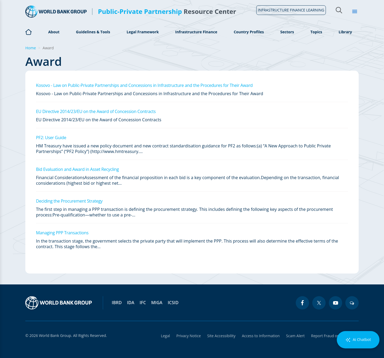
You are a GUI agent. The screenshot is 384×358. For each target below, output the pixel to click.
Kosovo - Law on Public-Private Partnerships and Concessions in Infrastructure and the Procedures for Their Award (144, 85)
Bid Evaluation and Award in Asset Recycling (77, 169)
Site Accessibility (221, 335)
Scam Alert (295, 335)
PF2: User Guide (51, 137)
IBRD (117, 302)
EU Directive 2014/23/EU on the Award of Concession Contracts (96, 111)
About (53, 31)
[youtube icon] (335, 302)
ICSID (173, 302)
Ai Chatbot (358, 340)
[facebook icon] (302, 302)
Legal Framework (143, 31)
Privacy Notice (188, 335)
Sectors (287, 31)
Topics (316, 31)
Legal (165, 335)
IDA (130, 302)
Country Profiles (249, 31)
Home (30, 47)
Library (345, 31)
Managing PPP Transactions (62, 233)
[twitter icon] (319, 302)
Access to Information (261, 335)
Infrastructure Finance (196, 31)
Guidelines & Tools (93, 31)
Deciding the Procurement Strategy (69, 201)
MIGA (156, 302)
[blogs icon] (352, 302)
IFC (143, 302)
